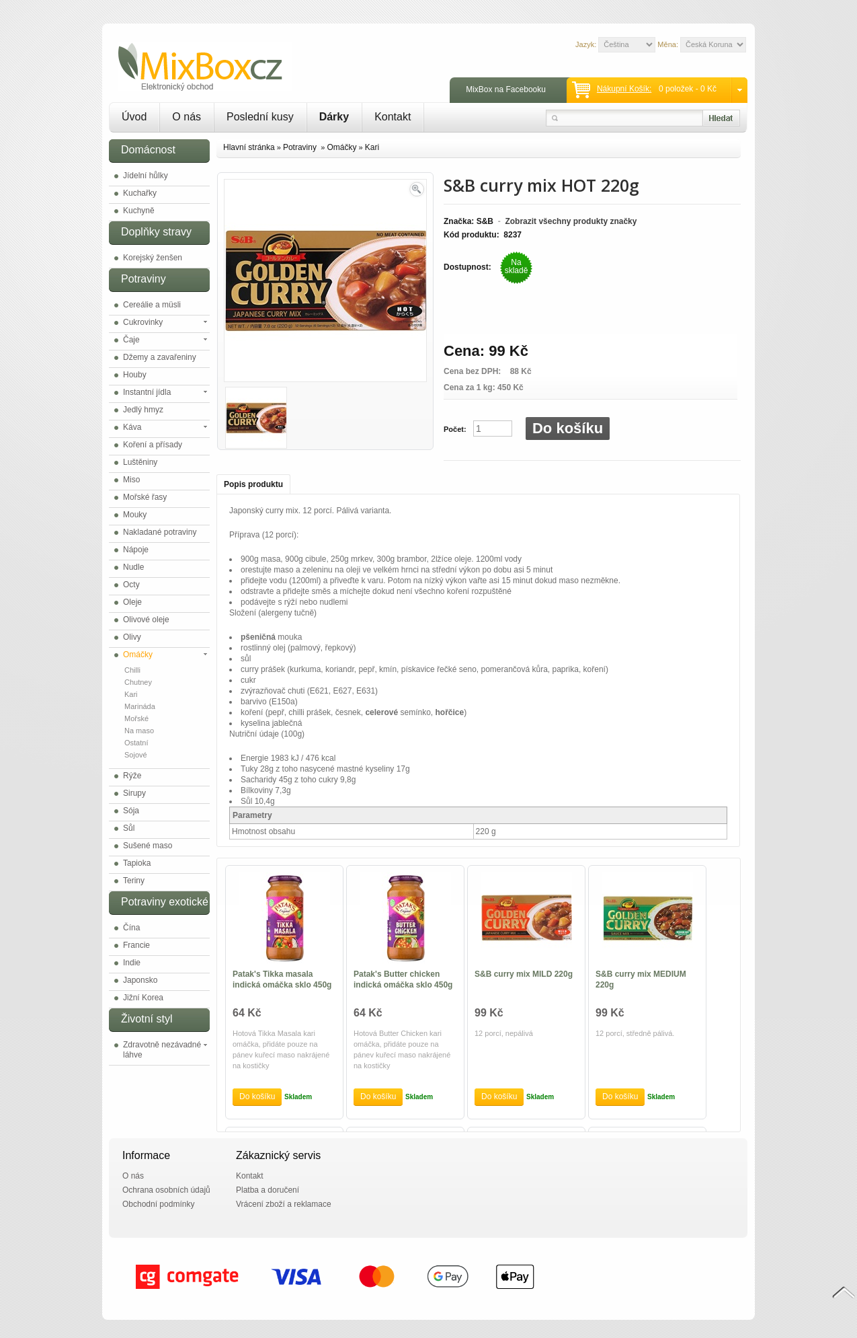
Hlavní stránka (249, 147)
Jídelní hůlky (145, 175)
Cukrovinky (143, 322)
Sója (131, 810)
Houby (135, 374)
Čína (131, 927)
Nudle (133, 567)
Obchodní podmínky (158, 1204)
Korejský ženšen (152, 257)
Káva (132, 427)
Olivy (132, 637)
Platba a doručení (267, 1190)
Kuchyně (139, 210)
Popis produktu (253, 484)
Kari (131, 694)
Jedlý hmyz (143, 409)
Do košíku (567, 428)
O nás (186, 116)
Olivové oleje (146, 619)
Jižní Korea (143, 997)
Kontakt (392, 116)
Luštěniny (140, 462)
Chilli (132, 670)
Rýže (132, 775)
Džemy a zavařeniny (159, 357)
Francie (136, 945)
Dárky (334, 116)
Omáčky (138, 654)
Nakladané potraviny (159, 532)
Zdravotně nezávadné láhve (162, 1050)
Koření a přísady (152, 444)
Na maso (139, 731)
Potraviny (301, 147)
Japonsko (140, 980)
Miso (131, 479)
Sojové (135, 755)
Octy (131, 584)
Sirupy (134, 793)
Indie (131, 962)
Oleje (132, 602)
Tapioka (137, 863)
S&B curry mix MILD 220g (524, 974)
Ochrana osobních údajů (166, 1190)
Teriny (134, 880)
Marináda (139, 706)
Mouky (135, 514)
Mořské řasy (145, 497)
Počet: (455, 429)
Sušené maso (147, 845)
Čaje (131, 339)
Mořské (136, 718)
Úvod (134, 116)
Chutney (138, 682)
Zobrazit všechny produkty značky (571, 221)
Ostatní (136, 743)
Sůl (128, 828)
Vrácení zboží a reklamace (283, 1204)
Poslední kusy (260, 116)
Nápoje (136, 549)
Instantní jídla (147, 392)
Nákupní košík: (624, 89)
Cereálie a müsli (152, 304)
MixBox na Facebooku (506, 89)
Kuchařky (140, 193)
